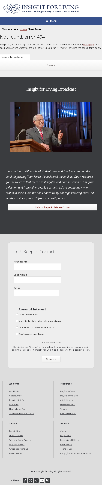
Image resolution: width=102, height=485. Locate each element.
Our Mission (14, 391)
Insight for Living (41, 8)
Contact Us (65, 431)
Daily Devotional (67, 404)
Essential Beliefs (16, 400)
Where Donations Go (18, 449)
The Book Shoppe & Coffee (21, 413)
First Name (37, 265)
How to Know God (17, 409)
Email (36, 291)
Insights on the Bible (69, 395)
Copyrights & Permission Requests (75, 453)
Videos (63, 409)
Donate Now (15, 431)
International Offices (69, 440)
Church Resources (68, 413)
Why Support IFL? (16, 444)
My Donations (15, 453)
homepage (88, 44)
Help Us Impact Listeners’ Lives (52, 207)
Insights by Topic (67, 391)
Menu (53, 20)
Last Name (37, 278)
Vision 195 (13, 404)
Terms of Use (66, 449)
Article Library (66, 400)
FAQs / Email (65, 435)
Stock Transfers (16, 435)
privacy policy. (82, 350)
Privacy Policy (66, 444)
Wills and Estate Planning (20, 440)
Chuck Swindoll (16, 395)
